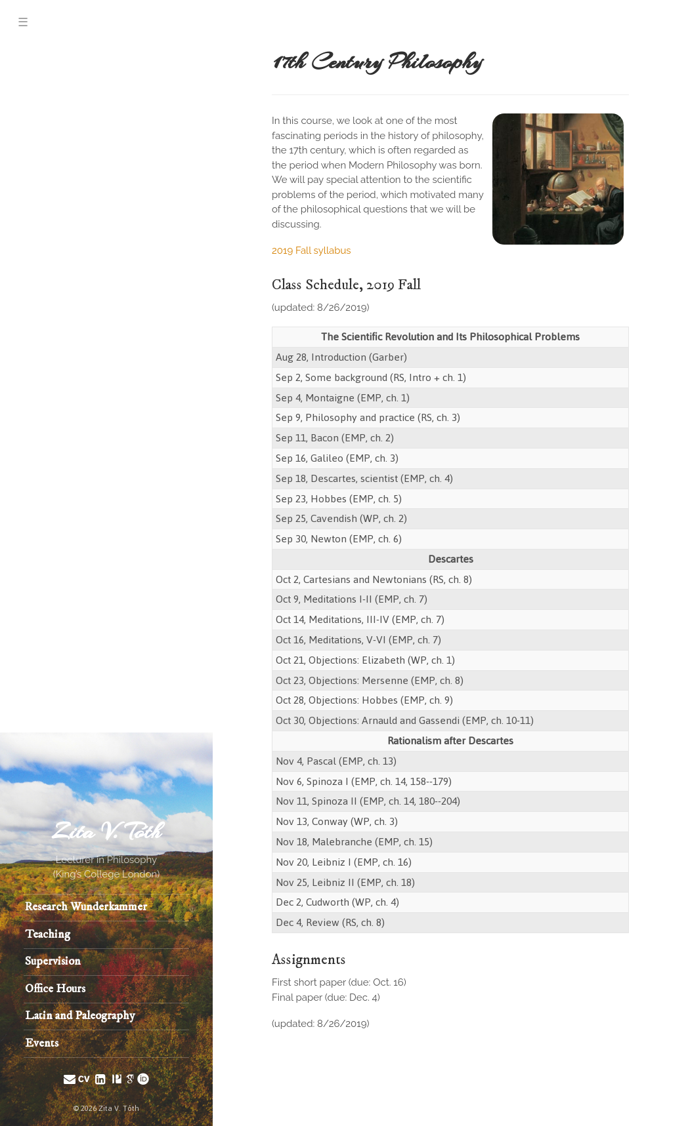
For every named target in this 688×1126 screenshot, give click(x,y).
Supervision (53, 961)
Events (41, 1043)
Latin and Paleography (80, 1016)
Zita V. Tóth (106, 832)
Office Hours (55, 989)
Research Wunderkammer (86, 907)
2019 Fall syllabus (311, 250)
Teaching (47, 934)
